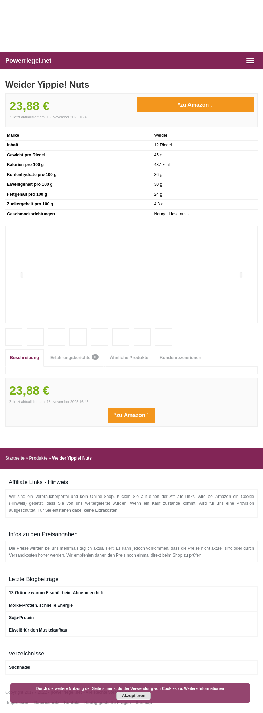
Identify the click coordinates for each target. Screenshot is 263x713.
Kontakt (72, 702)
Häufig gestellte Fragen (107, 702)
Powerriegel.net (28, 60)
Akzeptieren (133, 695)
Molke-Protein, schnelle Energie (41, 605)
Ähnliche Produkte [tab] (129, 357)
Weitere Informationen (204, 688)
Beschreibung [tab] (24, 357)
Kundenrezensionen (180, 357)
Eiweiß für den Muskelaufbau (38, 630)
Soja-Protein (21, 617)
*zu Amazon (195, 105)
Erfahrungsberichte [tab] (74, 357)
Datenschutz (46, 702)
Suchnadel (19, 667)
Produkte (38, 458)
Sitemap (144, 702)
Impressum (18, 702)
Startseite (15, 458)
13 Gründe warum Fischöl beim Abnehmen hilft (56, 592)
